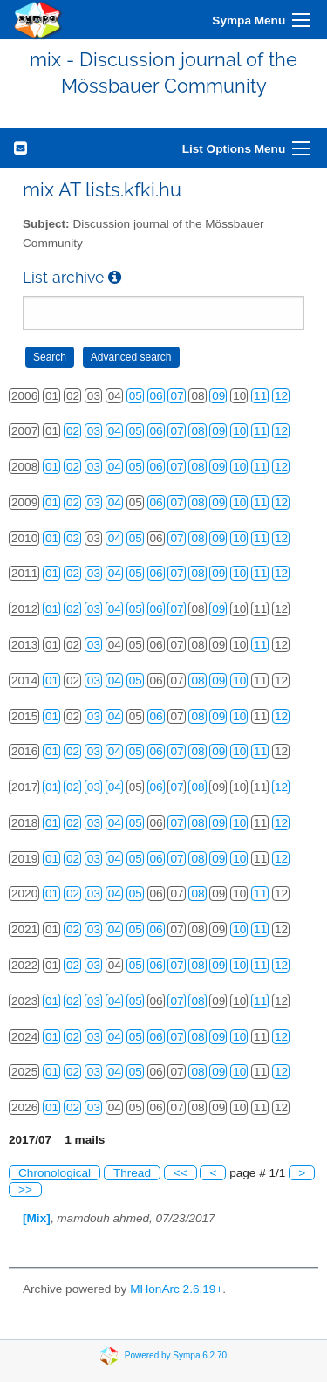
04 (114, 430)
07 (176, 395)
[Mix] (37, 1218)
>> (25, 1189)
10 (239, 430)
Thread (132, 1172)
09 (218, 395)
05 (135, 395)
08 (197, 430)
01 (51, 466)
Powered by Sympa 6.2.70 (176, 1354)
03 (93, 430)
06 (156, 395)
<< (180, 1172)
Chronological (54, 1172)
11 (260, 395)
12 (281, 395)
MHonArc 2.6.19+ (176, 1289)
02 (72, 430)
